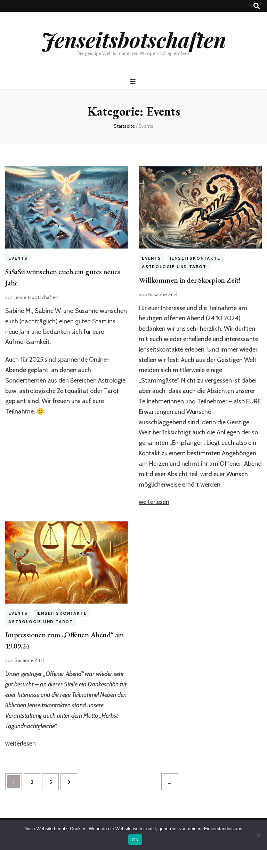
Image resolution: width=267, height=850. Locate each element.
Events (18, 258)
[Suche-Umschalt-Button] (256, 6)
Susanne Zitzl (162, 294)
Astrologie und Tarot (174, 266)
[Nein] (258, 835)
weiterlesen (154, 502)
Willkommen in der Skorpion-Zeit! (189, 280)
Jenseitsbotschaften (133, 39)
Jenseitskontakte (195, 258)
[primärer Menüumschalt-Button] (133, 81)
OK (135, 839)
